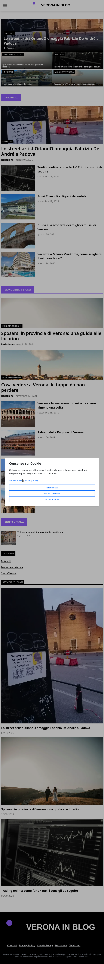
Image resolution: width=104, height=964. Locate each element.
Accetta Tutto (52, 499)
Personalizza (52, 487)
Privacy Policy (31, 480)
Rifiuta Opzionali (52, 493)
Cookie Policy (15, 480)
